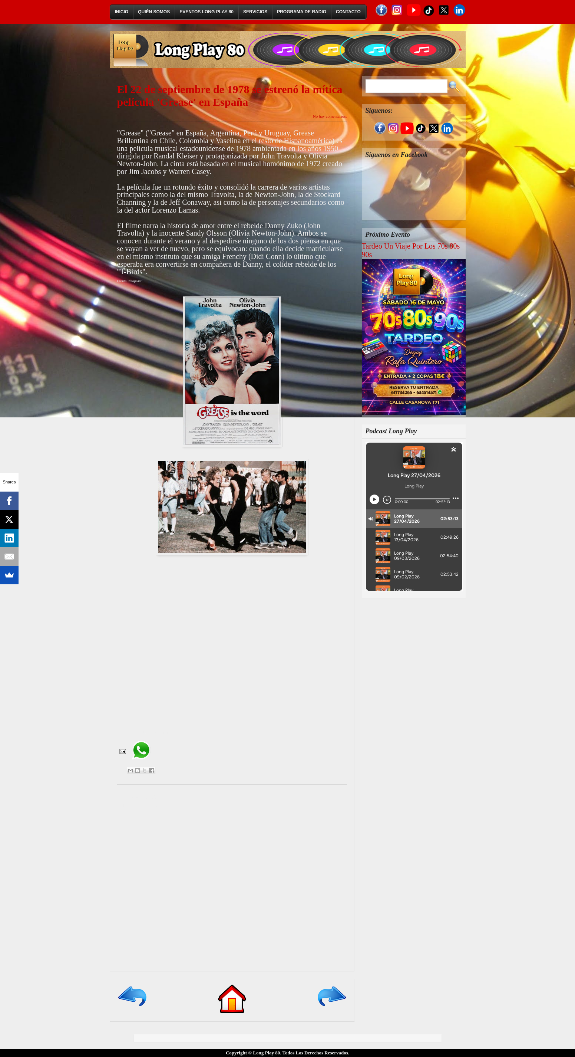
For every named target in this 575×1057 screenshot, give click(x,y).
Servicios (255, 11)
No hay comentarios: (330, 116)
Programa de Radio (301, 11)
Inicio (122, 11)
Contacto (348, 11)
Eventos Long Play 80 (206, 11)
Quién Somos (154, 11)
